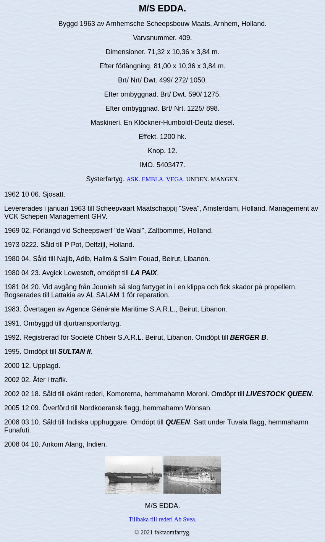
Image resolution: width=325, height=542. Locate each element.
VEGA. (176, 179)
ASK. (133, 179)
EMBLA (152, 179)
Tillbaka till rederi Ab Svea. (163, 519)
